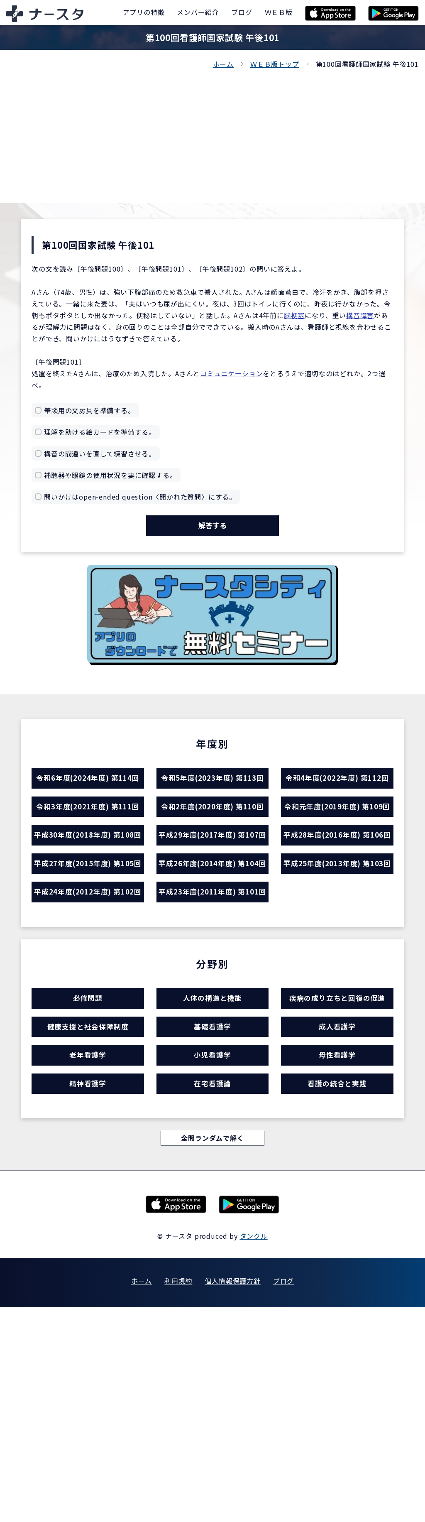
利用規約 (178, 1495)
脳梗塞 (294, 315)
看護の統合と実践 (337, 1291)
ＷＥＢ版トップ (274, 64)
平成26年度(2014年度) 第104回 (212, 992)
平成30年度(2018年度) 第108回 (87, 929)
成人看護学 (337, 1219)
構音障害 (360, 315)
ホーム (223, 64)
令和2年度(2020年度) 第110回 (212, 866)
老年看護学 (87, 1255)
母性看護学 (337, 1255)
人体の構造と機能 (212, 1183)
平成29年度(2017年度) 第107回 (212, 929)
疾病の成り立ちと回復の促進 (337, 1183)
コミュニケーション (231, 373)
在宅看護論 (212, 1291)
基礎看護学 (212, 1219)
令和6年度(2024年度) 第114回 (87, 803)
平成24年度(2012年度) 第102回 (87, 1056)
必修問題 (87, 1183)
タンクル (254, 1451)
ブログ (283, 1495)
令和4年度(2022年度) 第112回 (337, 803)
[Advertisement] (212, 132)
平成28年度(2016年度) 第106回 (337, 929)
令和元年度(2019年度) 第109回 (337, 866)
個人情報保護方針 (232, 1495)
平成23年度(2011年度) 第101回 (212, 1056)
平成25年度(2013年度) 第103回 (337, 992)
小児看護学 (212, 1255)
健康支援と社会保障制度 (88, 1219)
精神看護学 (87, 1291)
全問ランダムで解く (212, 1351)
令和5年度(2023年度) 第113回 (212, 803)
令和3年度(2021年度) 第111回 (87, 866)
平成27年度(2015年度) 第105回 (87, 992)
